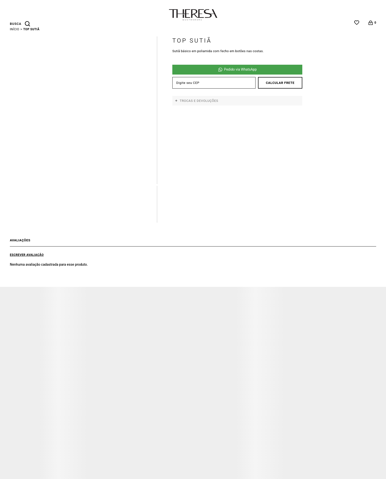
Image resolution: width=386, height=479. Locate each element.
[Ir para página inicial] (14, 29)
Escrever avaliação (27, 255)
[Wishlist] (357, 23)
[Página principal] (193, 14)
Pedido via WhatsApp (240, 69)
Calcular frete (280, 82)
